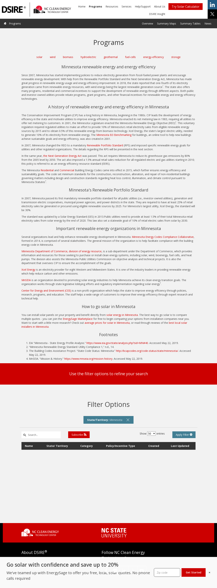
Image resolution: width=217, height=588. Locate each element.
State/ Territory (57, 446)
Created (153, 446)
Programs (95, 6)
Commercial (67, 170)
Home (82, 6)
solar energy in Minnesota (122, 315)
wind (52, 57)
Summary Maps (166, 23)
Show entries (152, 433)
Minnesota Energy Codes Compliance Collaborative (163, 237)
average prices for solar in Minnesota (107, 323)
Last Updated (180, 446)
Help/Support (143, 6)
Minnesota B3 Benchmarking (113, 135)
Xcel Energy (28, 269)
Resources (112, 6)
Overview (147, 23)
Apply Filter (184, 434)
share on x (212, 14)
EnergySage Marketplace (78, 319)
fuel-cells (130, 57)
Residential (47, 170)
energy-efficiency (153, 57)
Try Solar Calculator (185, 6)
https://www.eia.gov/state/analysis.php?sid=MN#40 (117, 343)
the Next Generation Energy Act (62, 156)
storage (176, 57)
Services (126, 6)
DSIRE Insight (157, 14)
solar (39, 57)
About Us (159, 6)
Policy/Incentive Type (120, 446)
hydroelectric (88, 57)
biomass (68, 57)
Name (29, 446)
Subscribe (79, 434)
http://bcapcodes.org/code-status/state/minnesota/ (147, 351)
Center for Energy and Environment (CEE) (46, 290)
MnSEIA (26, 280)
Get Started (193, 572)
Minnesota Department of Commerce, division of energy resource (61, 251)
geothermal (111, 57)
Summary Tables (190, 23)
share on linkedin (212, 4)
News (207, 23)
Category (86, 446)
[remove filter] (128, 420)
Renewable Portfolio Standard (105, 145)
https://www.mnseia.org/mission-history (88, 358)
